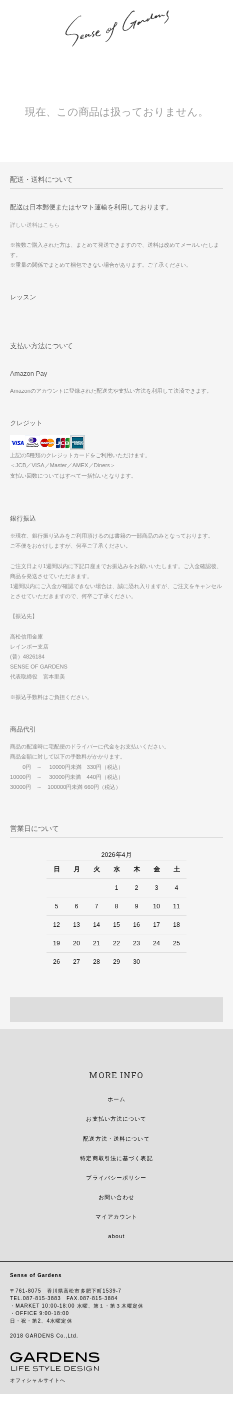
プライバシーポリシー (116, 1178)
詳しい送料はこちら (35, 225)
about (116, 1236)
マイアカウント (117, 1217)
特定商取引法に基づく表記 (116, 1158)
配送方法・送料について (116, 1139)
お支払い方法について (116, 1119)
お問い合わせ (116, 1197)
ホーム (117, 1099)
